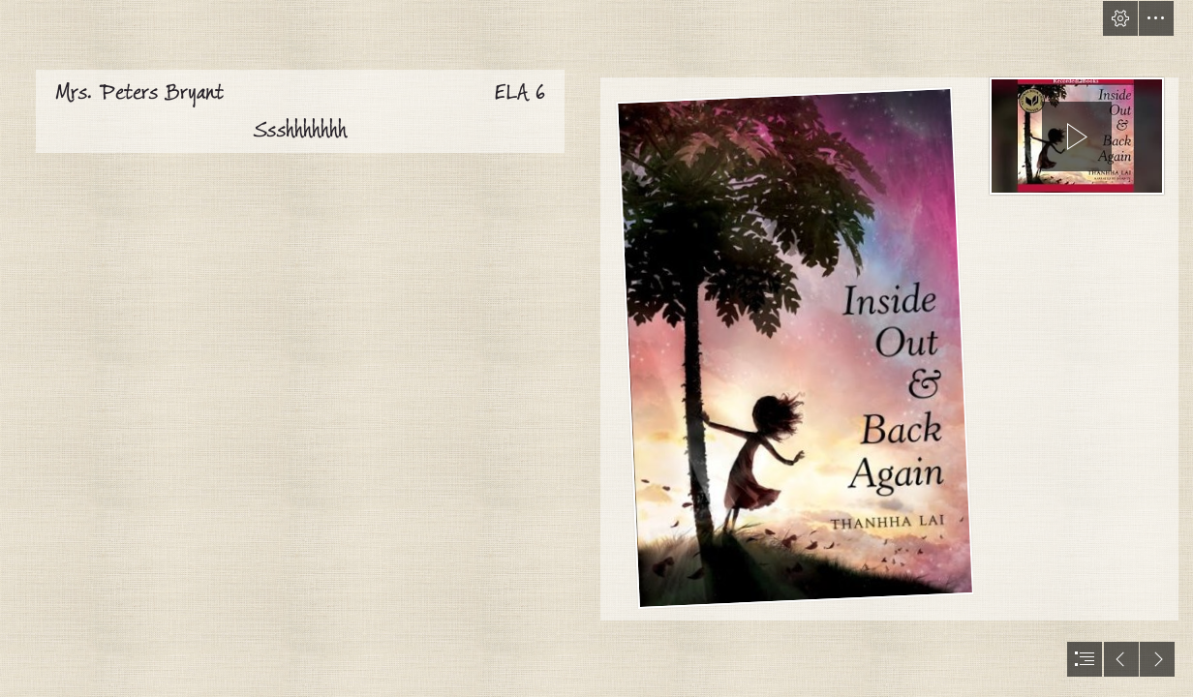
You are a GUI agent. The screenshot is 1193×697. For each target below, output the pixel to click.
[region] (1077, 135)
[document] (596, 348)
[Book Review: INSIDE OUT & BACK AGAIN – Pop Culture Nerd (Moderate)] (793, 343)
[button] (1120, 18)
